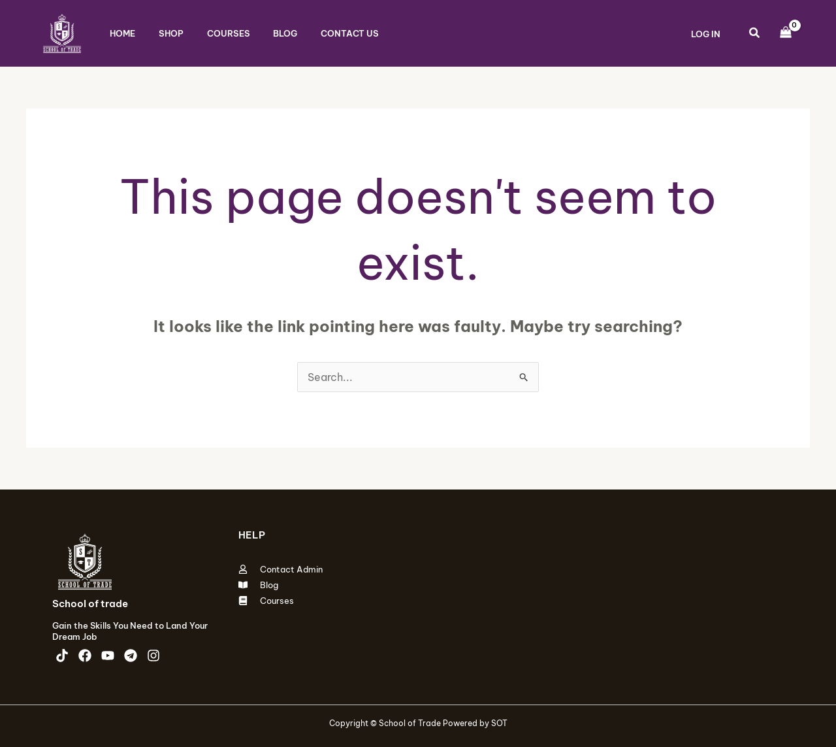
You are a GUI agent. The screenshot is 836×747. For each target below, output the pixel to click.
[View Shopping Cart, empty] (785, 33)
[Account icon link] (705, 33)
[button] (755, 34)
